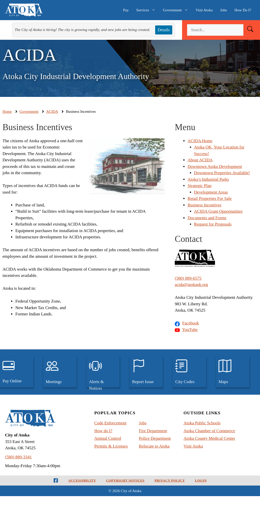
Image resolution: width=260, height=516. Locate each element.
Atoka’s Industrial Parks (208, 179)
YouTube (190, 329)
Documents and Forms (207, 217)
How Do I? (242, 10)
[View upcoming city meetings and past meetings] (59, 372)
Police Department (155, 438)
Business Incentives (205, 205)
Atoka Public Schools (202, 423)
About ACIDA (200, 160)
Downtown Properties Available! (222, 172)
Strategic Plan (199, 185)
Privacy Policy (170, 480)
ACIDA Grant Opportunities (218, 211)
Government (177, 10)
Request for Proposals (213, 224)
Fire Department (153, 430)
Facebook (190, 323)
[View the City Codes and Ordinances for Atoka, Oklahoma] (189, 372)
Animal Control (107, 438)
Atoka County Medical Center (209, 438)
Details (164, 29)
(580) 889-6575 (188, 278)
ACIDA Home (200, 140)
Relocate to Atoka (154, 446)
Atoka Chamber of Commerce (209, 430)
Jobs (223, 10)
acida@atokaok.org (191, 284)
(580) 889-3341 (18, 457)
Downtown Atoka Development (215, 166)
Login (201, 480)
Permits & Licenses (111, 446)
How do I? (103, 430)
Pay (126, 10)
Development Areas (211, 192)
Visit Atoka (204, 10)
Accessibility (82, 480)
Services (147, 10)
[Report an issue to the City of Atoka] (146, 372)
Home (7, 111)
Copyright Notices (125, 480)
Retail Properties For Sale (210, 198)
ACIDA (52, 111)
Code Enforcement (110, 423)
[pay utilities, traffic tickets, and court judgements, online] (16, 372)
